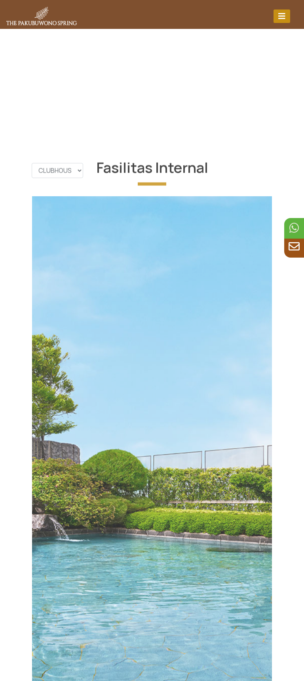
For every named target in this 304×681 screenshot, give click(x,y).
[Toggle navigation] (282, 16)
